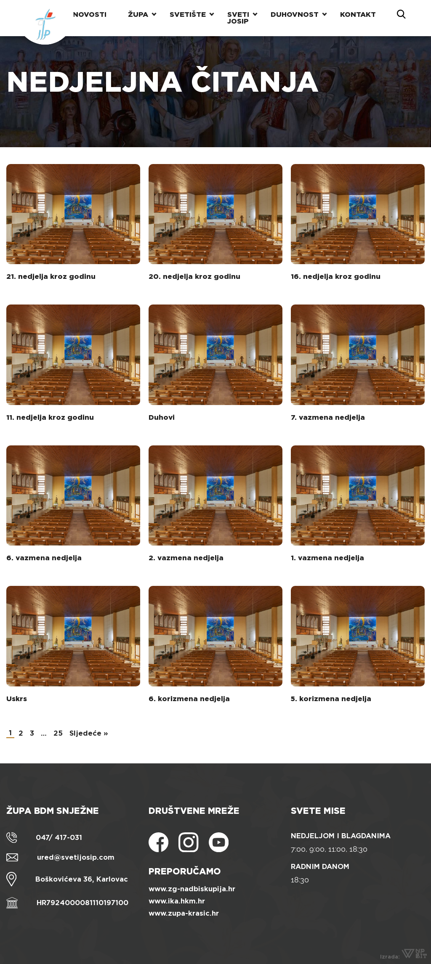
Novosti (89, 15)
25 (58, 733)
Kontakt (358, 15)
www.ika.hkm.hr (177, 901)
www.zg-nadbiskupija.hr (192, 888)
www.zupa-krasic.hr (184, 913)
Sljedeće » (88, 733)
